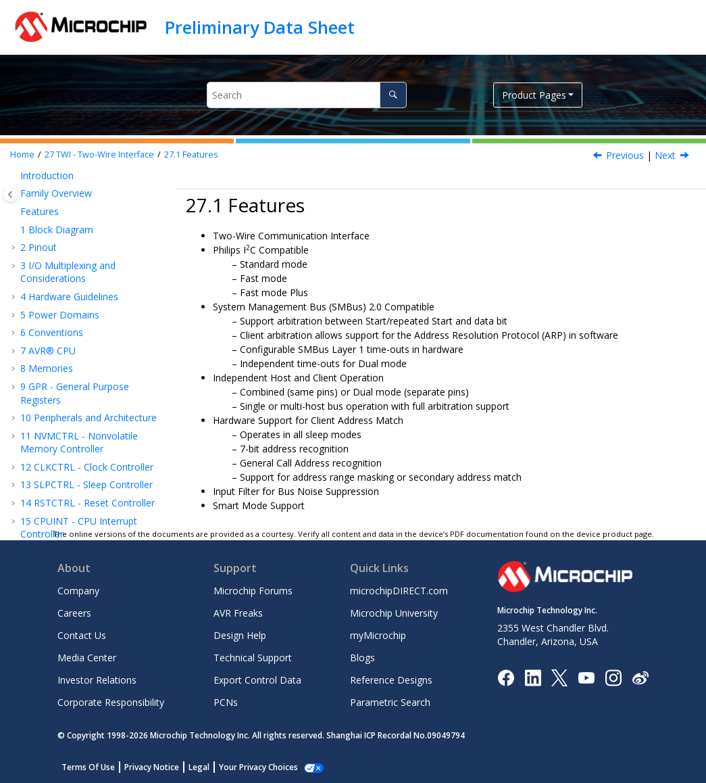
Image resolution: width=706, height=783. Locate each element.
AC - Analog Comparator (80, 474)
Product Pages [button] (534, 95)
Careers (74, 613)
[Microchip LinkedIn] (532, 676)
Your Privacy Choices (258, 767)
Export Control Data (257, 679)
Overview (60, 340)
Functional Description (89, 358)
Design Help (239, 635)
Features (191, 154)
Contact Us (81, 635)
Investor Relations (96, 679)
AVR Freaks (238, 613)
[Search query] (307, 95)
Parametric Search (390, 702)
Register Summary (80, 376)
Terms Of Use (88, 767)
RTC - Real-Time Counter (81, 210)
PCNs (225, 702)
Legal (198, 767)
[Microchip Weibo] (640, 677)
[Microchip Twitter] (559, 676)
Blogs (362, 657)
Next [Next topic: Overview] (665, 155)
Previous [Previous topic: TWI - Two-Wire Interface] (625, 155)
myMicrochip (378, 635)
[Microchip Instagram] (613, 676)
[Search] (393, 95)
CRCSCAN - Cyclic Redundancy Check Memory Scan (93, 419)
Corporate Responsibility (110, 702)
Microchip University (394, 613)
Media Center (86, 657)
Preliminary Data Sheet (260, 27)
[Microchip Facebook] (505, 676)
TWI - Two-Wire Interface (99, 154)
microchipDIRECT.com (399, 590)
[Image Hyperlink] (586, 677)
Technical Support (252, 657)
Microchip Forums (253, 590)
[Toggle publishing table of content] (10, 194)
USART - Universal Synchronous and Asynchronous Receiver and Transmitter (90, 241)
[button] (14, 180)
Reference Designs (391, 679)
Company (78, 590)
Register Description (84, 393)
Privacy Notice (151, 767)
